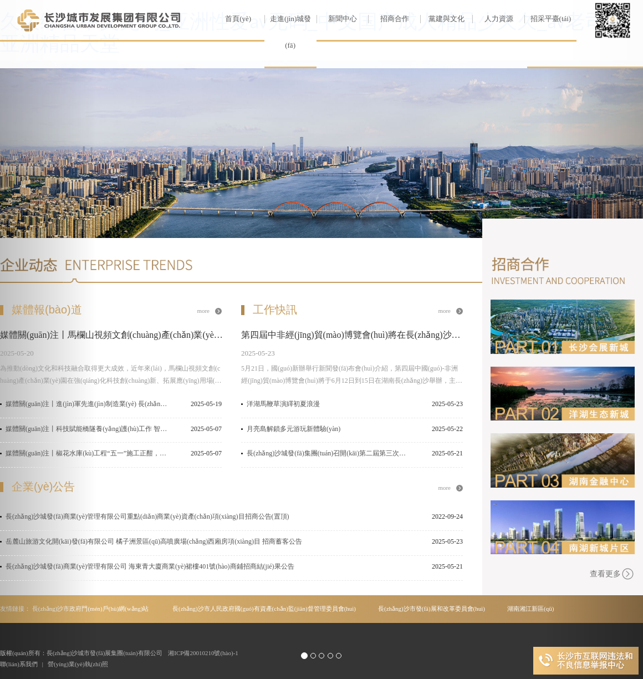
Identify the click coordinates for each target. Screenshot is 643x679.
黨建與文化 (442, 18)
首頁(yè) (238, 18)
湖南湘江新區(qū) (530, 608)
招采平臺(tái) (547, 18)
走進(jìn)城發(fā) (288, 31)
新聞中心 (337, 18)
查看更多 (612, 574)
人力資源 (492, 18)
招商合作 (388, 18)
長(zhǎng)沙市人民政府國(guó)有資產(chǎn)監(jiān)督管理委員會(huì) (264, 608)
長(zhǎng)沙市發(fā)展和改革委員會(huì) (431, 608)
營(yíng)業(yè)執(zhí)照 (78, 664)
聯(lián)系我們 (19, 664)
